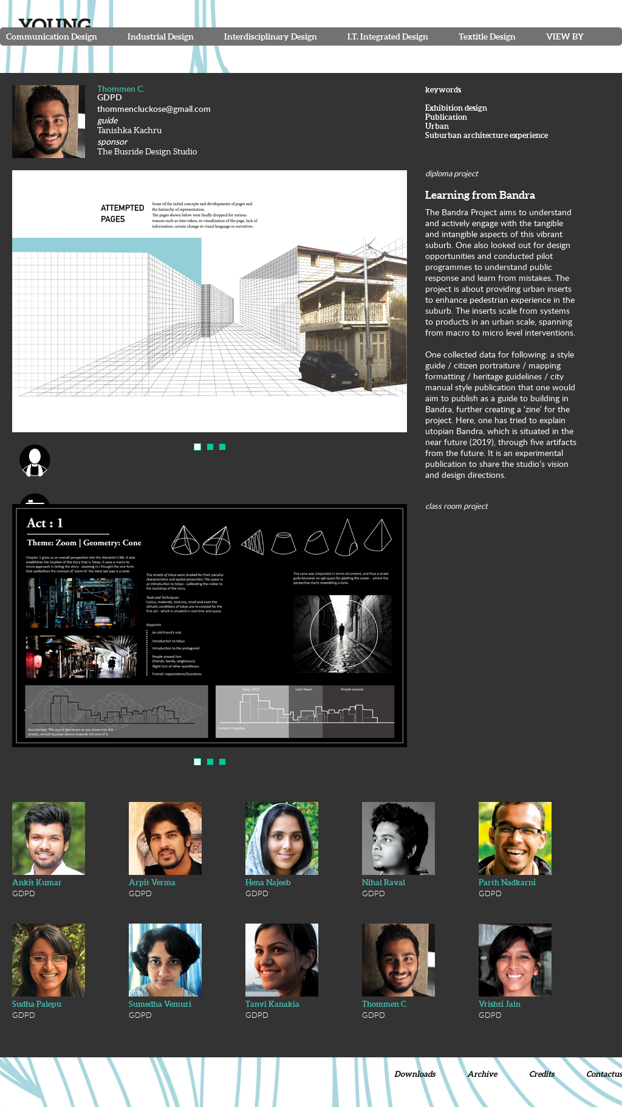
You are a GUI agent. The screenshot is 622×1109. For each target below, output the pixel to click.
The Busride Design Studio (147, 151)
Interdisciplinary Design (270, 36)
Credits (541, 1074)
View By (565, 36)
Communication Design (51, 36)
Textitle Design (487, 36)
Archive (482, 1074)
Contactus (604, 1074)
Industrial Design (161, 36)
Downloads (414, 1074)
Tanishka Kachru (129, 130)
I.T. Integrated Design (387, 36)
